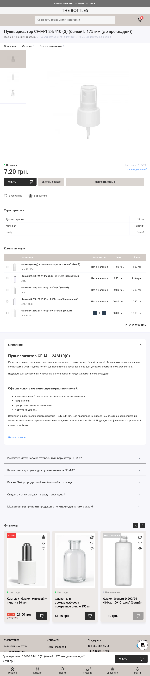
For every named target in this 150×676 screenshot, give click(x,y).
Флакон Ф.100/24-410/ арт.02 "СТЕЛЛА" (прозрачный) (50, 276)
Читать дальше (16, 437)
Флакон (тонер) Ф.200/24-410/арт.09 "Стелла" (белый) (50, 264)
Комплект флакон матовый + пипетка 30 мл (27, 600)
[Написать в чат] (143, 645)
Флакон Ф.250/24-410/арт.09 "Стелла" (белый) (46, 310)
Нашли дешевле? (137, 169)
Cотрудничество (14, 651)
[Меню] (10, 20)
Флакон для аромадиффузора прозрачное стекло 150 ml (72, 602)
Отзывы (28, 46)
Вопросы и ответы (52, 46)
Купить (42, 616)
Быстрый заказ (51, 181)
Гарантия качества (15, 646)
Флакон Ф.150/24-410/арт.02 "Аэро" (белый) (45, 287)
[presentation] (135, 526)
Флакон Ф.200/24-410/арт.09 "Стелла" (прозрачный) (49, 299)
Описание (10, 46)
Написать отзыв (105, 181)
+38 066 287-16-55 (99, 646)
